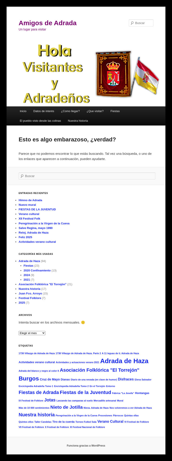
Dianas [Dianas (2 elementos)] (65, 379)
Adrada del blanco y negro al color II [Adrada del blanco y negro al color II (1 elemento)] (39, 371)
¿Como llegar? (70, 111)
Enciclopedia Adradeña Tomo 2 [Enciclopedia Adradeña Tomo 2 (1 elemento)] (71, 386)
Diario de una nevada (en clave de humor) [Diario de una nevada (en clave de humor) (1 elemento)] (94, 379)
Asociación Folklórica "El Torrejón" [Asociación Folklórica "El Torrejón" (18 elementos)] (99, 370)
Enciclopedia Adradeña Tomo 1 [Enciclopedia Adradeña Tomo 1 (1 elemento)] (36, 386)
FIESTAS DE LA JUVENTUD (37, 209)
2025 (22, 302)
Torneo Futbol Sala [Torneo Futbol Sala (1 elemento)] (86, 422)
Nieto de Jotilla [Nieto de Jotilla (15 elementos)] (66, 407)
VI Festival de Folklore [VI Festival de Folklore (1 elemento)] (136, 422)
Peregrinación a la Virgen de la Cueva (44, 223)
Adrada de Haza (29, 261)
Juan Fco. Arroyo (30, 293)
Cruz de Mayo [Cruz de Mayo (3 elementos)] (50, 379)
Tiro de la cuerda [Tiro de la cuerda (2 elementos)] (63, 421)
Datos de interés (43, 111)
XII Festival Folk (29, 218)
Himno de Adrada (30, 200)
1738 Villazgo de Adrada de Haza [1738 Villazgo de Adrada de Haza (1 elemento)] (37, 353)
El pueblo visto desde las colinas (40, 120)
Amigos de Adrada (48, 22)
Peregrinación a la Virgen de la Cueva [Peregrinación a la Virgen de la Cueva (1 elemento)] (76, 415)
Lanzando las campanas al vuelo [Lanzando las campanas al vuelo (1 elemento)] (74, 400)
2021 (27, 279)
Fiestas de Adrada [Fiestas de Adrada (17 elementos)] (39, 392)
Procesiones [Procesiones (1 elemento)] (105, 415)
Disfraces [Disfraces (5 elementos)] (126, 379)
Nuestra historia (78, 120)
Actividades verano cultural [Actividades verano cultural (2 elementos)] (37, 362)
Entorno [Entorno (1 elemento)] (110, 386)
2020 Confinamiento (37, 270)
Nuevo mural (27, 204)
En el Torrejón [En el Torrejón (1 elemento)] (97, 386)
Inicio (23, 111)
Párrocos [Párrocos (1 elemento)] (118, 415)
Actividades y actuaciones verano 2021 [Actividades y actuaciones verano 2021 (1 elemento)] (77, 362)
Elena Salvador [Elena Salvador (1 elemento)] (143, 379)
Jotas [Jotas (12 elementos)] (50, 400)
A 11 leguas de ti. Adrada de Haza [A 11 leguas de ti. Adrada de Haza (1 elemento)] (120, 353)
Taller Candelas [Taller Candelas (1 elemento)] (43, 422)
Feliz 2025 (25, 237)
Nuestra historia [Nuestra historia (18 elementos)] (37, 414)
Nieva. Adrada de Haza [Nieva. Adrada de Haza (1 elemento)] (96, 407)
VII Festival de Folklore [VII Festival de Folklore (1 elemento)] (31, 427)
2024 (27, 275)
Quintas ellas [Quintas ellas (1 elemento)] (131, 415)
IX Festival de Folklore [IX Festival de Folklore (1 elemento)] (31, 400)
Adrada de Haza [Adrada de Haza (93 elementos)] (124, 360)
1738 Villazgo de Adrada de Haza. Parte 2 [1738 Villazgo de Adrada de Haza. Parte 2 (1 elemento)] (78, 353)
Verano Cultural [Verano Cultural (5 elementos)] (110, 421)
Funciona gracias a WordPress (86, 445)
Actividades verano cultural (37, 241)
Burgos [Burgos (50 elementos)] (29, 378)
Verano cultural (29, 214)
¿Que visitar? (95, 111)
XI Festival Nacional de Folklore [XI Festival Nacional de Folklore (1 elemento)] (87, 427)
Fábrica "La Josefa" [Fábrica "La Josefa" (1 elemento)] (123, 393)
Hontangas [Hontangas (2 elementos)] (142, 393)
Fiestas (115, 111)
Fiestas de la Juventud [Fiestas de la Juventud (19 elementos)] (85, 392)
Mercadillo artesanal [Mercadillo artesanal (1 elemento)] (105, 400)
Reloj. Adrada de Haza (33, 232)
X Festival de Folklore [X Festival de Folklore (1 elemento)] (57, 427)
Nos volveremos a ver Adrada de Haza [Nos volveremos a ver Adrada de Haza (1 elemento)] (130, 407)
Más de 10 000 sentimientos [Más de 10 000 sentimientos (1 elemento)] (34, 407)
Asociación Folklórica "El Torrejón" (42, 284)
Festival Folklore (30, 298)
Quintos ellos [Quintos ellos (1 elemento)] (26, 422)
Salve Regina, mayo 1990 (36, 228)
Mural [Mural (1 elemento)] (120, 400)
